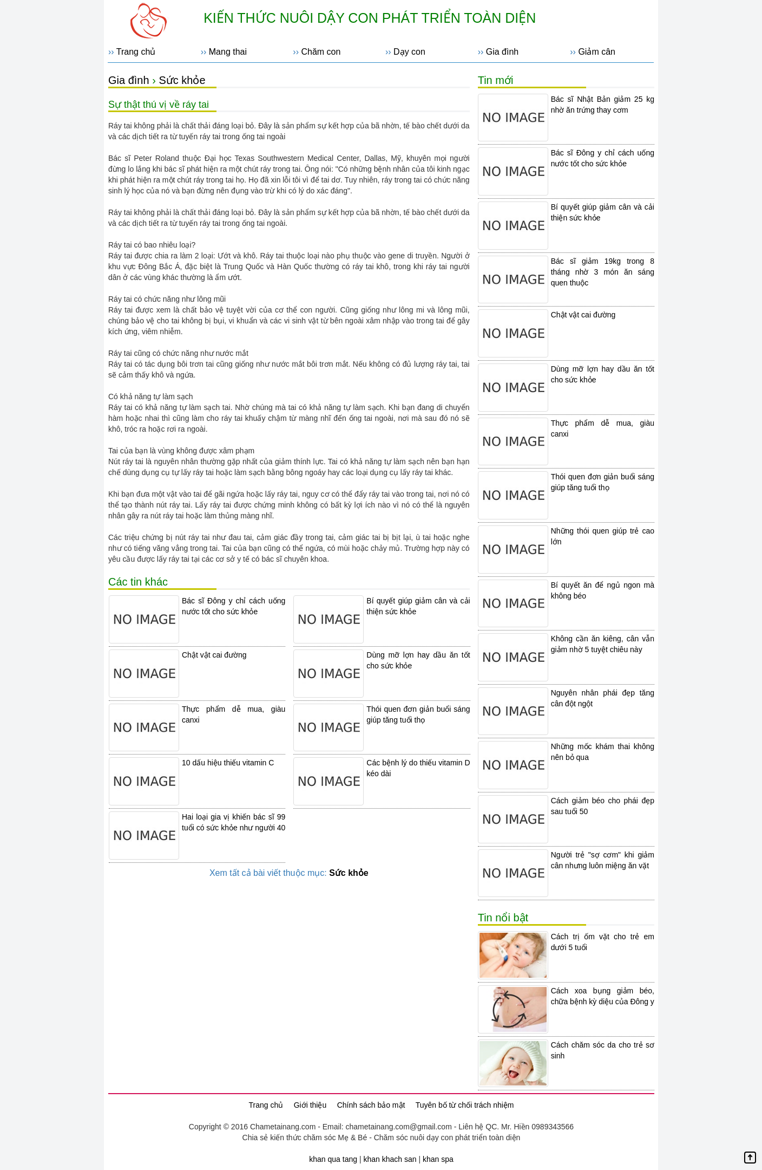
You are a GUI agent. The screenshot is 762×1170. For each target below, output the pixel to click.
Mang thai (228, 51)
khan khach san (389, 1159)
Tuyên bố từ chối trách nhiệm (465, 1105)
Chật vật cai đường (214, 655)
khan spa (438, 1159)
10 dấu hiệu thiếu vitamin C (228, 762)
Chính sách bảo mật (371, 1105)
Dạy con (409, 51)
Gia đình (502, 51)
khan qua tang (333, 1159)
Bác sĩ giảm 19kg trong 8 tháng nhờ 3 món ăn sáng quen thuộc (602, 272)
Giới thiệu (310, 1105)
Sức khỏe (182, 80)
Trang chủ (136, 51)
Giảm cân (596, 51)
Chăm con (320, 51)
